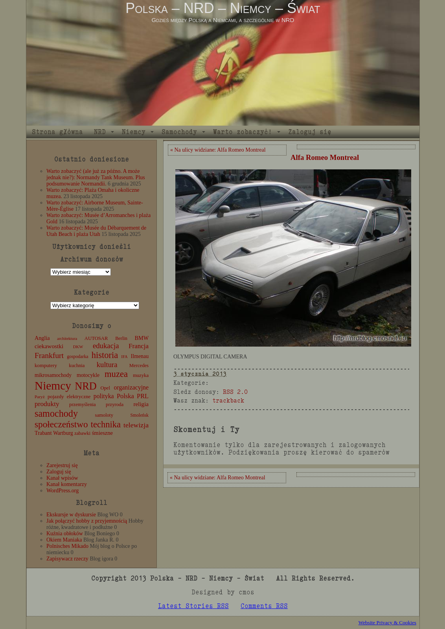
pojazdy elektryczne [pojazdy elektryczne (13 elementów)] (69, 396)
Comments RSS (264, 606)
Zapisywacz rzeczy (67, 559)
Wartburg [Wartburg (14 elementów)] (63, 433)
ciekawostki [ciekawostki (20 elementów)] (49, 346)
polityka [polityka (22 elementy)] (104, 396)
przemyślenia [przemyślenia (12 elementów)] (82, 404)
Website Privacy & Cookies (387, 622)
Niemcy (133, 131)
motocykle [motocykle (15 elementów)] (88, 375)
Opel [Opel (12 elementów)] (105, 388)
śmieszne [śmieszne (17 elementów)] (102, 433)
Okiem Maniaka (64, 540)
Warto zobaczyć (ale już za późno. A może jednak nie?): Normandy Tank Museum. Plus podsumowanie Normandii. (95, 177)
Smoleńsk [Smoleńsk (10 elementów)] (139, 415)
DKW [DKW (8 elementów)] (78, 347)
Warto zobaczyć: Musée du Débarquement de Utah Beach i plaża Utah (96, 231)
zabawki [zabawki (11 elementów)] (82, 433)
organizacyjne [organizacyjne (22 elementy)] (131, 387)
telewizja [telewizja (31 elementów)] (136, 425)
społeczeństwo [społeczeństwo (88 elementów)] (61, 424)
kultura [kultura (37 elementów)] (107, 364)
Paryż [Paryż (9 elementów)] (40, 396)
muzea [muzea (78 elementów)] (116, 374)
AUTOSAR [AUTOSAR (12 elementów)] (96, 338)
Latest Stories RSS (193, 606)
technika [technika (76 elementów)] (106, 424)
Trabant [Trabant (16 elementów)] (43, 433)
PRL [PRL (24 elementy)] (143, 396)
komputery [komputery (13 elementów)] (46, 365)
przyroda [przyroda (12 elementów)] (114, 404)
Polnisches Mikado (67, 546)
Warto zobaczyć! (242, 131)
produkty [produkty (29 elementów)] (47, 404)
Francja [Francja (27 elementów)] (139, 346)
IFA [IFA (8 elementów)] (124, 356)
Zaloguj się (309, 131)
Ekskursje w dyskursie (71, 515)
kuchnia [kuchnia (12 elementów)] (77, 365)
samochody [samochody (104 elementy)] (56, 413)
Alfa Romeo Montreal (325, 157)
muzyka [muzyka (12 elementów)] (141, 375)
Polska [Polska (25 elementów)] (125, 396)
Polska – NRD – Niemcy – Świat (222, 8)
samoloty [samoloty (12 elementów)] (104, 415)
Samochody (179, 131)
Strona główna (57, 131)
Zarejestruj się (62, 465)
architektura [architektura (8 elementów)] (67, 338)
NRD (100, 131)
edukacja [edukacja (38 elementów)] (106, 345)
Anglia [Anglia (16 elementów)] (42, 338)
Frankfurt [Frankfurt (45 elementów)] (49, 355)
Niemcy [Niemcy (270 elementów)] (53, 385)
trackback (228, 400)
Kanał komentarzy (66, 484)
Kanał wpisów (62, 478)
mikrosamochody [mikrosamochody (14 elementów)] (53, 375)
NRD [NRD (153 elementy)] (86, 386)
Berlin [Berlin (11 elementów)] (121, 338)
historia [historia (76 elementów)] (105, 355)
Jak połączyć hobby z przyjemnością (86, 521)
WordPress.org (62, 491)
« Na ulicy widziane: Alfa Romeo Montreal (218, 150)
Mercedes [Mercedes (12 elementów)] (139, 365)
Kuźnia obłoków (64, 533)
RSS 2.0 (235, 391)
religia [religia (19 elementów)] (141, 404)
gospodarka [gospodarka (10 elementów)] (77, 356)
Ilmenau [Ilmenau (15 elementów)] (140, 356)
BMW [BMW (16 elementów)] (142, 338)
